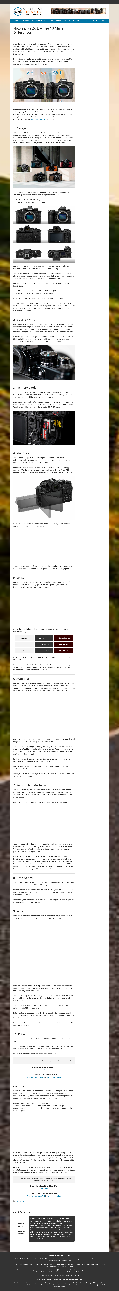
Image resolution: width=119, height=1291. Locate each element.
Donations (46, 2)
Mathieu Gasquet (42, 38)
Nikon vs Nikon (20, 1201)
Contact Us (36, 2)
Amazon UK (40, 1077)
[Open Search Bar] (103, 21)
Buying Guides (56, 21)
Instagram (66, 2)
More (97, 21)
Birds (79, 21)
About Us (27, 2)
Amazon (30, 1077)
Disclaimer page (67, 1275)
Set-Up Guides (69, 21)
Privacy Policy (56, 2)
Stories (87, 21)
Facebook (84, 2)
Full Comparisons (40, 21)
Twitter (92, 2)
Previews (25, 21)
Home (17, 21)
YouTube (75, 2)
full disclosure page (38, 119)
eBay (59, 1077)
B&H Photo (44, 1070)
